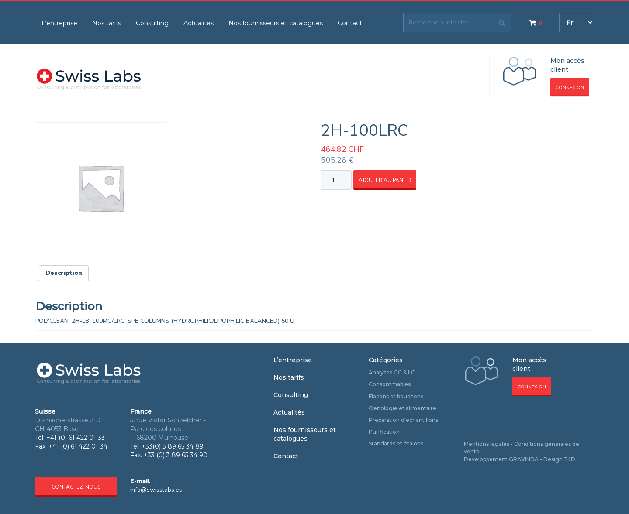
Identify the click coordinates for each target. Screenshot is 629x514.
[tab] (64, 273)
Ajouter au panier (385, 180)
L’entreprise (59, 23)
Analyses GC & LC (392, 372)
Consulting (152, 23)
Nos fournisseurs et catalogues (275, 23)
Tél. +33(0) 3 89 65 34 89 (167, 446)
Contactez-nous (76, 486)
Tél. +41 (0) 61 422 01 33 (70, 438)
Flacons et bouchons (396, 396)
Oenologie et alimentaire (402, 408)
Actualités (198, 23)
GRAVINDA (524, 459)
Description (63, 273)
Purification (384, 431)
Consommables (390, 384)
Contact (350, 23)
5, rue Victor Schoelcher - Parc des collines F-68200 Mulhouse (168, 429)
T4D (569, 459)
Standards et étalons (396, 443)
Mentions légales (486, 444)
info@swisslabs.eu (156, 490)
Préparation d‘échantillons (403, 420)
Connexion (570, 88)
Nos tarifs (106, 23)
